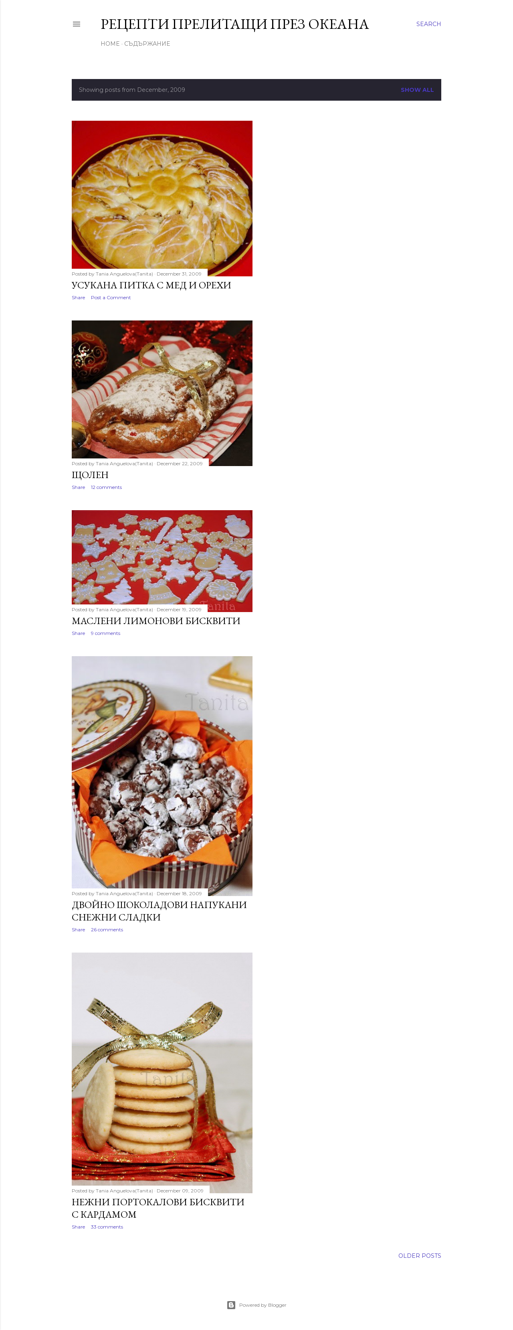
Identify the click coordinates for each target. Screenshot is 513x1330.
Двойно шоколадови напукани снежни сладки (159, 910)
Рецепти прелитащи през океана (235, 23)
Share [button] (78, 297)
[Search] (428, 24)
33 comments (107, 1227)
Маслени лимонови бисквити (156, 620)
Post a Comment (111, 297)
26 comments (107, 930)
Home (110, 43)
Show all (417, 89)
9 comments (105, 633)
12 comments (106, 487)
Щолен (90, 474)
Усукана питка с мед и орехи (151, 285)
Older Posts (419, 1255)
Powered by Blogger (256, 1305)
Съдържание (147, 43)
